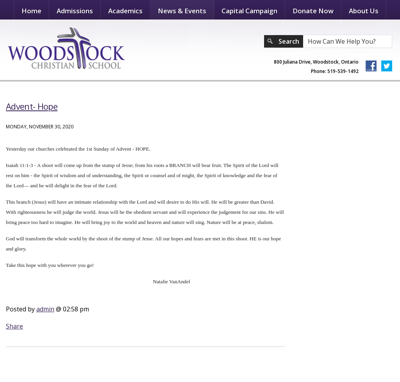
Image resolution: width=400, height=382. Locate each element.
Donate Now (313, 10)
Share (14, 326)
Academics (125, 10)
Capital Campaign (249, 10)
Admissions (75, 10)
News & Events (182, 10)
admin (45, 309)
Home (31, 10)
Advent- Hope (31, 106)
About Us (364, 10)
